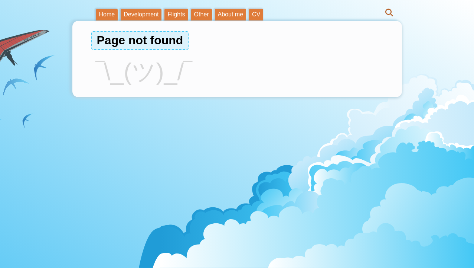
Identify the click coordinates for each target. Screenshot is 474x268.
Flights (176, 14)
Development (141, 14)
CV (256, 14)
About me (230, 14)
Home (107, 14)
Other (201, 14)
